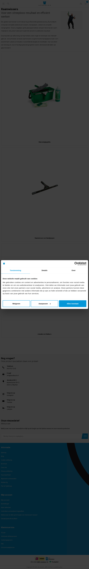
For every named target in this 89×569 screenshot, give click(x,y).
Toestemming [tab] (15, 270)
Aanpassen (45, 303)
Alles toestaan (73, 303)
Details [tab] (44, 270)
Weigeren (16, 303)
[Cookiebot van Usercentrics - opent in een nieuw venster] (76, 263)
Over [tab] (74, 270)
